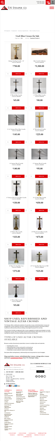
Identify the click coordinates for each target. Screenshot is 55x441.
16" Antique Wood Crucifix (16, 163)
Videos (12, 435)
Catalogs (32, 433)
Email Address (40, 366)
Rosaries (42, 398)
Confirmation (43, 412)
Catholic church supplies (8, 429)
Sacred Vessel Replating (19, 392)
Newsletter (42, 433)
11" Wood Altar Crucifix (39, 95)
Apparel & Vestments (9, 403)
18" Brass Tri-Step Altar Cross (16, 266)
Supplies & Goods (8, 390)
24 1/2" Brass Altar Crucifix (39, 197)
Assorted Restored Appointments (32, 396)
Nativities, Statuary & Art (9, 411)
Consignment (14, 30)
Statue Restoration (20, 396)
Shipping (20, 435)
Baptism (42, 411)
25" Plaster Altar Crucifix (16, 232)
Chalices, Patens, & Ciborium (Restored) (32, 394)
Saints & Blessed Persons (8, 394)
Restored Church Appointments (8, 415)
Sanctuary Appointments (23, 30)
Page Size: (17, 38)
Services (19, 390)
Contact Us (27, 436)
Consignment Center (21, 398)
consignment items (17, 358)
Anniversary (42, 402)
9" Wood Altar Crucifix (16, 95)
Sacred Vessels (7, 404)
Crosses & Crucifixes (44, 405)
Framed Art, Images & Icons (45, 392)
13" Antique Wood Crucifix (39, 163)
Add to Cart (18, 73)
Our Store (22, 433)
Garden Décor (7, 422)
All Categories (7, 30)
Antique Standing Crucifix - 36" (16, 61)
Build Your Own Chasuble (19, 402)
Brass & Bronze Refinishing (19, 395)
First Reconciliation (44, 414)
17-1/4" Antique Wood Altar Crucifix (16, 129)
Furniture (6, 408)
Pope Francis (43, 409)
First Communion (44, 395)
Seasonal (6, 400)
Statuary (42, 403)
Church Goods (7, 397)
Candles (6, 401)
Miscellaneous (43, 397)
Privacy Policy (39, 435)
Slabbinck (6, 416)
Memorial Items (43, 400)
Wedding (42, 394)
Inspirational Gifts (8, 395)
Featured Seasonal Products (8, 420)
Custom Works (19, 399)
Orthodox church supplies (8, 427)
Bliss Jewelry (7, 418)
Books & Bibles (43, 406)
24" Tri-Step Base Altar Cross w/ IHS (39, 266)
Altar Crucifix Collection (39, 61)
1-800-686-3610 (40, 1)
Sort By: (27, 38)
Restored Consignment (33, 390)
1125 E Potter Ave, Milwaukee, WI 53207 (14, 369)
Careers (29, 435)
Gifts (42, 390)
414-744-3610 (9, 372)
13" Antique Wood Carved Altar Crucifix (16, 197)
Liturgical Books (8, 398)
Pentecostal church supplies (8, 424)
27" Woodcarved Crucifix (39, 129)
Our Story (12, 433)
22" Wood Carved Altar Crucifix (39, 232)
